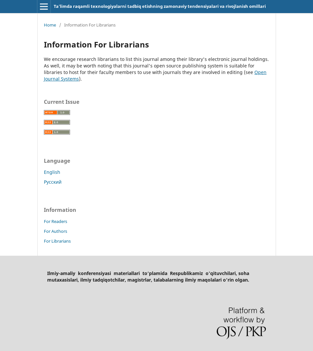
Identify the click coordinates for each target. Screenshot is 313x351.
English (52, 172)
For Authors (55, 231)
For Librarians (57, 241)
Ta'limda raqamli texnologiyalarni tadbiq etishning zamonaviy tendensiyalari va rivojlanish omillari (160, 6)
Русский (53, 182)
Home (50, 25)
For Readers (55, 221)
